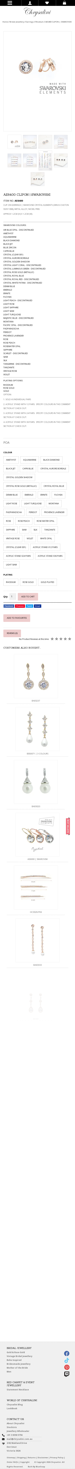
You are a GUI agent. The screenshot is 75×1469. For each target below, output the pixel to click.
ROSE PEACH (24, 521)
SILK (35, 529)
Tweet (29, 606)
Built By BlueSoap (36, 1466)
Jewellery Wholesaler (20, 1432)
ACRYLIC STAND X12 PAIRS (45, 547)
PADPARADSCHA (14, 512)
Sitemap (11, 1457)
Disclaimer (43, 1457)
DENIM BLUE (12, 494)
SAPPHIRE (10, 529)
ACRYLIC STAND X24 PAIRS (18, 556)
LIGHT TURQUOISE (33, 503)
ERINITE (43, 494)
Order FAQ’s (12, 1462)
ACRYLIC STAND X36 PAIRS (50, 556)
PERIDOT (33, 512)
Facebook (9, 606)
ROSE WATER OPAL (45, 521)
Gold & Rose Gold (16, 1352)
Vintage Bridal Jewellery (21, 1357)
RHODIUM (11, 582)
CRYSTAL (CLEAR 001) (16, 547)
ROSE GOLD (28, 582)
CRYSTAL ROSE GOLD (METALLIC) (21, 486)
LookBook (16, 1409)
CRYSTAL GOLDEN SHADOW (19, 477)
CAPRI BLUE (27, 468)
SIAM (24, 529)
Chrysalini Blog (15, 1404)
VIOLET (30, 538)
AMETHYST (11, 459)
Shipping (21, 1457)
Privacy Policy (56, 1457)
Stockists (15, 1428)
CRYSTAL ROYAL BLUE (54, 486)
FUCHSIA (58, 494)
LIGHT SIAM (11, 564)
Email (37, 606)
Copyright (25, 1462)
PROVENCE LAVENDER (54, 512)
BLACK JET (10, 468)
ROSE (8, 521)
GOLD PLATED (47, 582)
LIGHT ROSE (11, 503)
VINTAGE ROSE (13, 538)
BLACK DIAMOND (51, 459)
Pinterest (19, 606)
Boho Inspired (18, 1361)
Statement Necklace (18, 1389)
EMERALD (29, 494)
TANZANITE (49, 529)
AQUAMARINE (29, 459)
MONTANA (54, 503)
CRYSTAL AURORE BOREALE (53, 468)
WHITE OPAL (46, 538)
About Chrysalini (15, 1423)
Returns (32, 1457)
